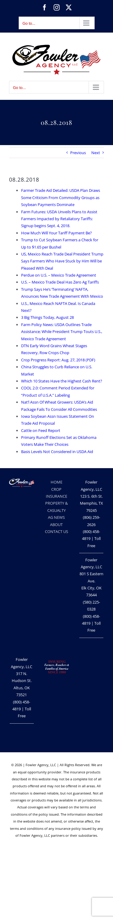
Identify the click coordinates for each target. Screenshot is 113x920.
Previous (78, 152)
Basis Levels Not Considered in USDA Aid (57, 451)
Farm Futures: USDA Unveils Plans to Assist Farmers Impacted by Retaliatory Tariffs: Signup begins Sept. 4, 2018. (59, 219)
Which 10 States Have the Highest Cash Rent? (61, 381)
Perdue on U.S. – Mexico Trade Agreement (58, 275)
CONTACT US (56, 531)
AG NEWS (56, 517)
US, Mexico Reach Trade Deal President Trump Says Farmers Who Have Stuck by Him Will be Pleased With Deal (62, 261)
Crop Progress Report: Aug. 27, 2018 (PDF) (58, 360)
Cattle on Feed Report (40, 430)
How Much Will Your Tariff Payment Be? (56, 233)
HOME (56, 482)
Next (95, 152)
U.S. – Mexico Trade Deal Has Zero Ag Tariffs (60, 282)
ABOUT (56, 524)
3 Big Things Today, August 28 (47, 317)
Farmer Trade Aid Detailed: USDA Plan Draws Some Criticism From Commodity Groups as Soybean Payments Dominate (60, 197)
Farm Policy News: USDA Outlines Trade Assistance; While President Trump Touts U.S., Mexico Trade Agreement (61, 331)
